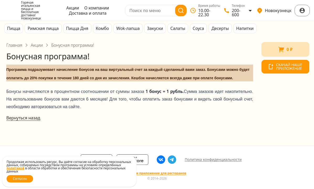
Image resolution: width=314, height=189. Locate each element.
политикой (15, 168)
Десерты (220, 28)
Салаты (177, 28)
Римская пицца (43, 28)
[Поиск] (181, 10)
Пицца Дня (77, 28)
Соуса (198, 28)
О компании (96, 8)
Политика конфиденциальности (213, 159)
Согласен (20, 178)
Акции (72, 8)
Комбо (102, 28)
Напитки (245, 28)
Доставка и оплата (87, 13)
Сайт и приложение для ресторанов (157, 173)
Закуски (155, 28)
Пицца (13, 28)
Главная (14, 45)
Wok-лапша (128, 28)
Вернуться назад (23, 118)
